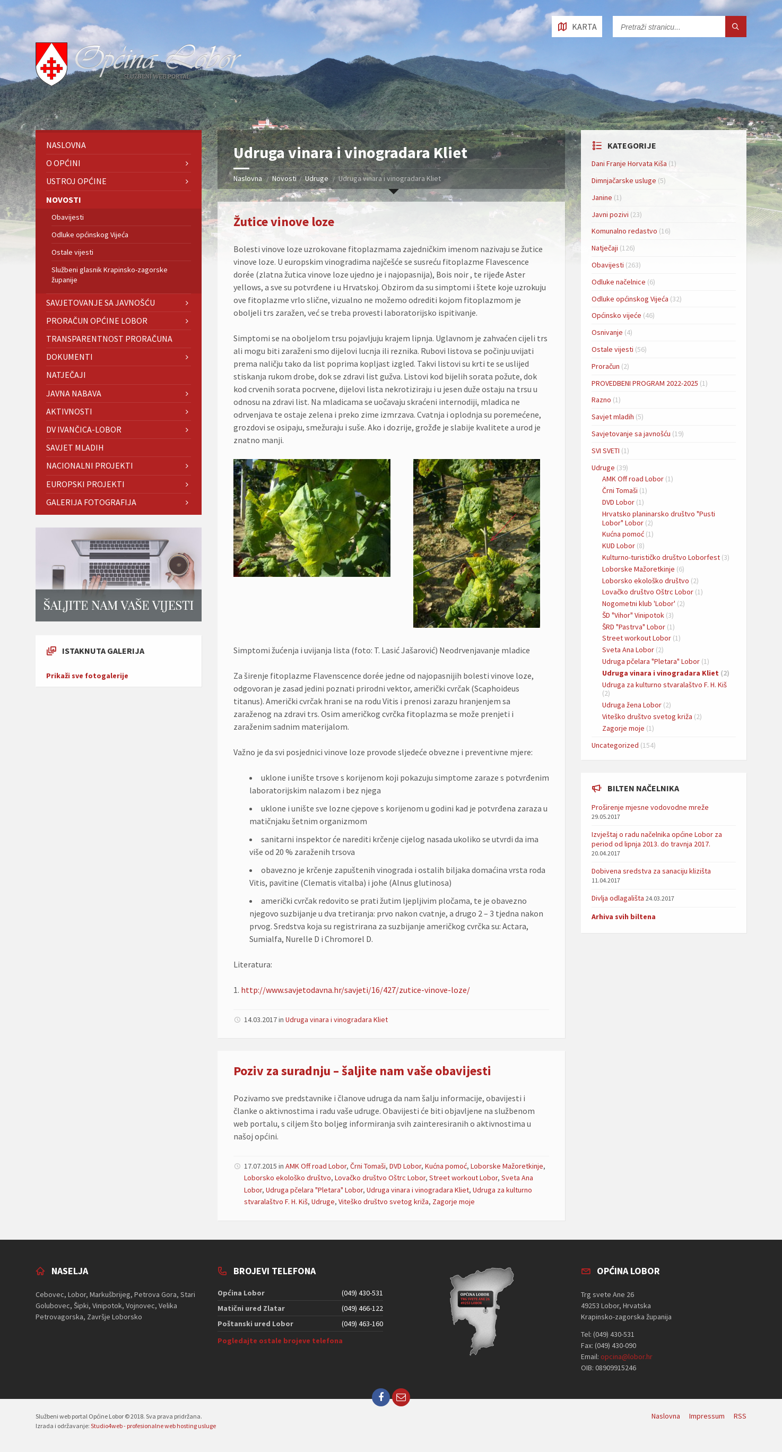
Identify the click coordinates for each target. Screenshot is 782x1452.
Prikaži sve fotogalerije (87, 675)
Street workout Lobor (463, 1177)
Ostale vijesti (72, 252)
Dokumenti (69, 356)
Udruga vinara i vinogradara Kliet (336, 1019)
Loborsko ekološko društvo (287, 1177)
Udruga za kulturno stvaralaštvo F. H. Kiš (664, 684)
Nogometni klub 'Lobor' (638, 603)
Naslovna (247, 178)
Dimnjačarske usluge (624, 180)
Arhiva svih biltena (624, 916)
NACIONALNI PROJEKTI (89, 465)
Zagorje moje (453, 1201)
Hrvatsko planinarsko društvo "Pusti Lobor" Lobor (658, 518)
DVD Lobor (405, 1166)
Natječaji (66, 374)
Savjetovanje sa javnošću (100, 302)
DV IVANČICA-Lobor (83, 429)
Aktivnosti (69, 411)
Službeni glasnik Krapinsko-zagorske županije (109, 274)
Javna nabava (73, 393)
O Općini (63, 163)
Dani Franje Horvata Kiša (629, 163)
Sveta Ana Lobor (628, 649)
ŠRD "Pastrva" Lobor (633, 627)
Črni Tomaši (368, 1166)
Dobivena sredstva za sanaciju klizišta (651, 871)
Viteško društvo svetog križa (383, 1201)
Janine (602, 197)
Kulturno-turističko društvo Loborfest (661, 557)
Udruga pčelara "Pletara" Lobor (314, 1190)
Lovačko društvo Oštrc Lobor (380, 1177)
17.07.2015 (260, 1166)
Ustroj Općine (76, 181)
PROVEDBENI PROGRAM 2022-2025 (645, 383)
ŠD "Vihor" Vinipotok (633, 615)
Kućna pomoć (446, 1166)
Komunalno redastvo (624, 231)
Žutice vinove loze (283, 221)
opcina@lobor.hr (627, 1356)
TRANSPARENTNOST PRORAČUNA (109, 338)
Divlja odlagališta (618, 898)
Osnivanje (607, 332)
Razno (601, 399)
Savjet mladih (75, 447)
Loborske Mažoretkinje (507, 1166)
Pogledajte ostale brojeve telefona (280, 1340)
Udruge (316, 178)
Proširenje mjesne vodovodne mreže (650, 807)
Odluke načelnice (619, 282)
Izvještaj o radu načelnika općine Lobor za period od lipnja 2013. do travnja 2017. (657, 839)
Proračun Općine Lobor (96, 320)
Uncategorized (615, 745)
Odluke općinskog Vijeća (89, 234)
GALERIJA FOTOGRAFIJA (91, 502)
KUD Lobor (618, 545)
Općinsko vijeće (616, 315)
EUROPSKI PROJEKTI (85, 484)
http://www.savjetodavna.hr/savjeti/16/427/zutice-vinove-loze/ (355, 989)
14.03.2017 (260, 1019)
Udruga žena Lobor (632, 705)
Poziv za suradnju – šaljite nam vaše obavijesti (362, 1070)
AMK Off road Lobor (315, 1166)
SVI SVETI (606, 450)
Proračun (606, 366)
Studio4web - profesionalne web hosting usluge (153, 1426)
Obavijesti (67, 217)
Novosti (284, 178)
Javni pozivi (610, 214)
